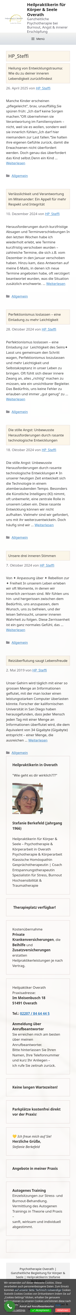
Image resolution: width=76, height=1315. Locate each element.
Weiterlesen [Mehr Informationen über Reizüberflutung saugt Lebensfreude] (37, 740)
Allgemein (20, 175)
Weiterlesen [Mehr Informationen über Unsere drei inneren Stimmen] (15, 629)
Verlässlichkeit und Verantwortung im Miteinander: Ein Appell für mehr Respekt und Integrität (37, 199)
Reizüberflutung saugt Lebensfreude (37, 660)
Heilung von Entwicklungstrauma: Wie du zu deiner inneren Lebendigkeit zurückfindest (35, 73)
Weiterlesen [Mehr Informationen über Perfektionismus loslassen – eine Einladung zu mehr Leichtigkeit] (15, 399)
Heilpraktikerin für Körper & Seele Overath (46, 9)
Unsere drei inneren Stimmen (32, 555)
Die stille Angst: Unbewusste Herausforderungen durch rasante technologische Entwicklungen (36, 435)
